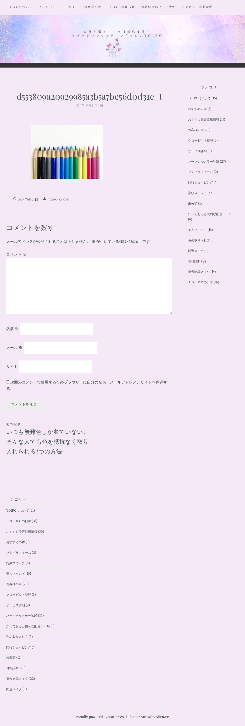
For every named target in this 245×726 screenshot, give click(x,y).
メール (14, 347)
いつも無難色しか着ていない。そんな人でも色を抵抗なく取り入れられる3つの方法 (47, 438)
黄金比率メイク (199, 272)
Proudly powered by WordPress (100, 717)
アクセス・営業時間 (197, 7)
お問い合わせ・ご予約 (158, 7)
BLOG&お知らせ (121, 7)
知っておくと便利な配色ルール (210, 214)
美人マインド (197, 230)
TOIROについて (19, 7)
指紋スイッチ (197, 193)
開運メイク (196, 251)
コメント (16, 254)
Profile (47, 7)
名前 (12, 328)
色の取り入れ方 (199, 240)
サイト (12, 366)
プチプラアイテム (200, 172)
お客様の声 (93, 7)
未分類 (192, 203)
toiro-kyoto (58, 199)
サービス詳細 (197, 151)
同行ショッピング (200, 182)
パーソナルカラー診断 (203, 162)
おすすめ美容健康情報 (203, 119)
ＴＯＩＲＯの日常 (200, 282)
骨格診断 (194, 261)
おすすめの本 (197, 109)
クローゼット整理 (200, 140)
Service (70, 7)
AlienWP (162, 717)
